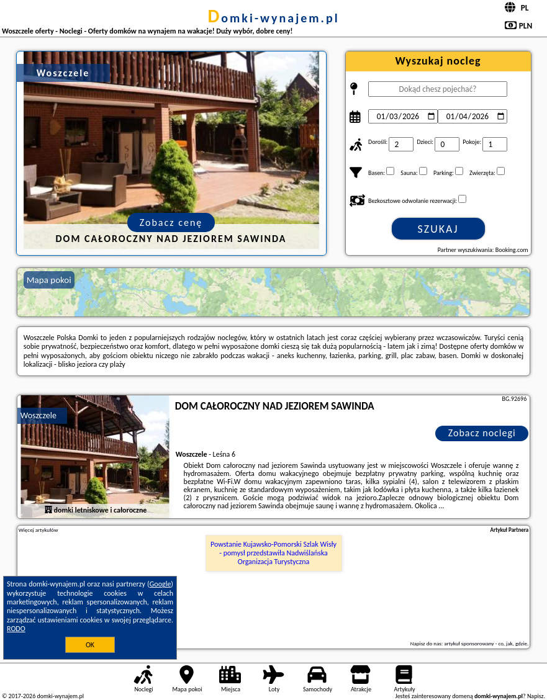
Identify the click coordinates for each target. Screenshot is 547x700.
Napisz (535, 696)
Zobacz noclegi (482, 433)
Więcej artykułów (38, 530)
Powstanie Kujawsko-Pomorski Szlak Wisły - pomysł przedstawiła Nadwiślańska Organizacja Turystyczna (273, 553)
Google (160, 584)
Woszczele (38, 415)
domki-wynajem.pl (273, 18)
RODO (16, 628)
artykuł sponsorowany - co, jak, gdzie (485, 643)
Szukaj (438, 229)
